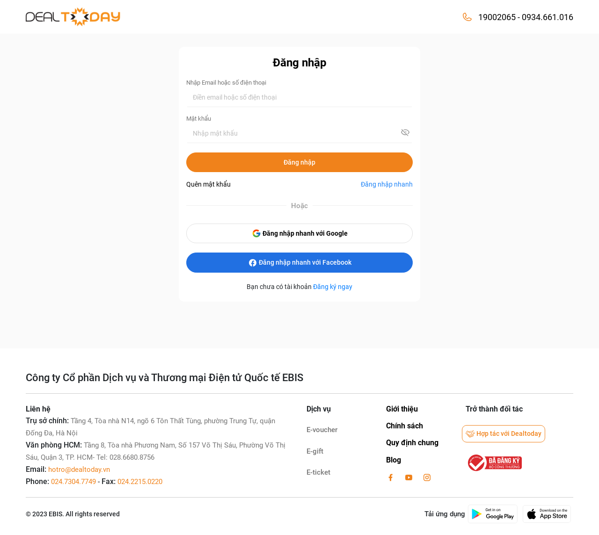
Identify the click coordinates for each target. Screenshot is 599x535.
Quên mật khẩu (208, 184)
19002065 (497, 17)
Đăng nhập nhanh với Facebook (299, 263)
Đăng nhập (299, 162)
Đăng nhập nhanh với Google (300, 233)
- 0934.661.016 (544, 17)
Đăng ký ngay (332, 286)
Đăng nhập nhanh (387, 184)
